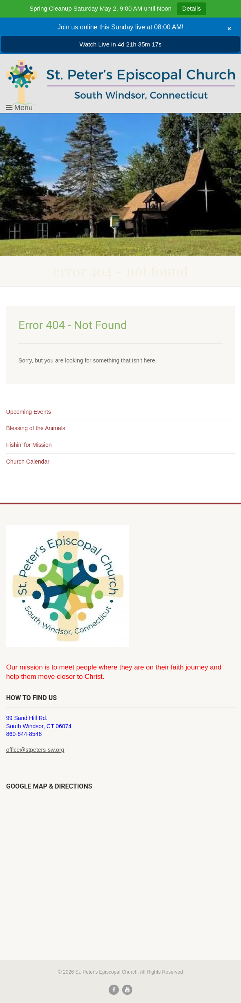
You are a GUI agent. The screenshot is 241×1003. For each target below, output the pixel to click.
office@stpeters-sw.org (35, 750)
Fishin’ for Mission (29, 445)
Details (191, 8)
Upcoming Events (28, 412)
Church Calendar (27, 461)
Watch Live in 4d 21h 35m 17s (120, 44)
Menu (19, 108)
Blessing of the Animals (35, 428)
